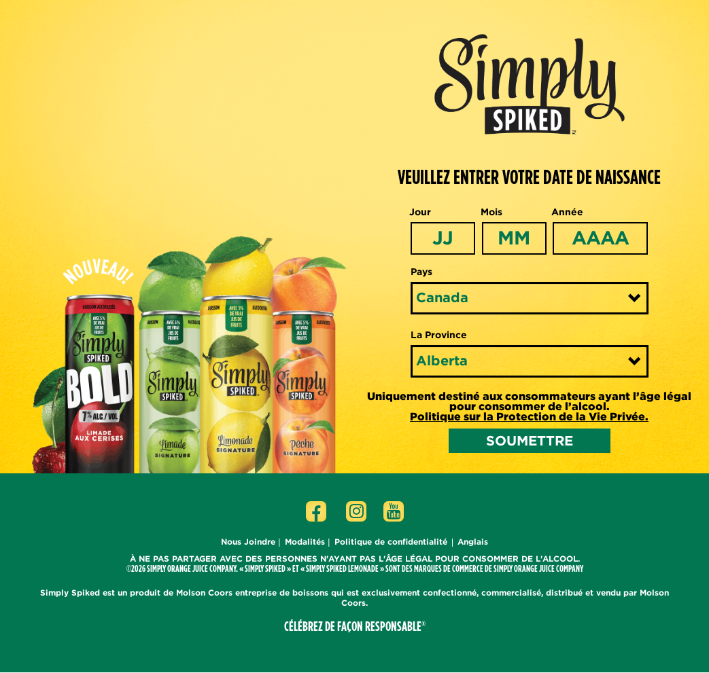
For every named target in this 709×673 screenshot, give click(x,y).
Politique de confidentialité (390, 541)
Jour (420, 212)
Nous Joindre (248, 541)
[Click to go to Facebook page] (316, 511)
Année (567, 212)
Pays (421, 272)
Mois (491, 212)
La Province (439, 335)
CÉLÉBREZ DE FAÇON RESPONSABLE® (355, 626)
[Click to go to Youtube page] (393, 511)
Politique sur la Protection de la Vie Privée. (529, 416)
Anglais (472, 541)
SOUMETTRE (529, 440)
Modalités (305, 541)
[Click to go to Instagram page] (356, 511)
